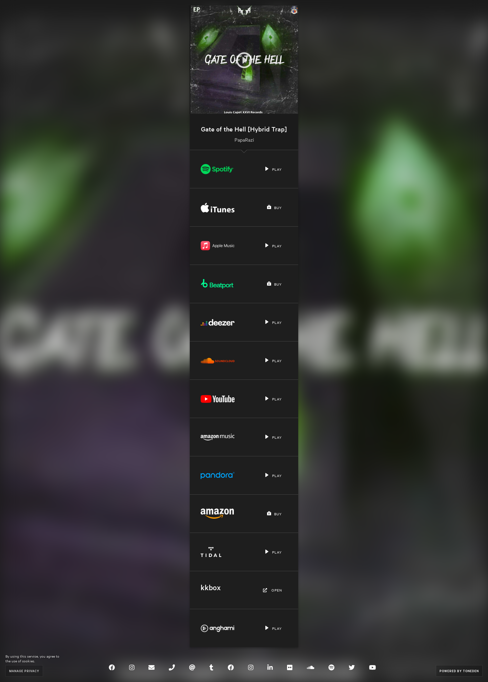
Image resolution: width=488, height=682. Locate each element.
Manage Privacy (24, 670)
